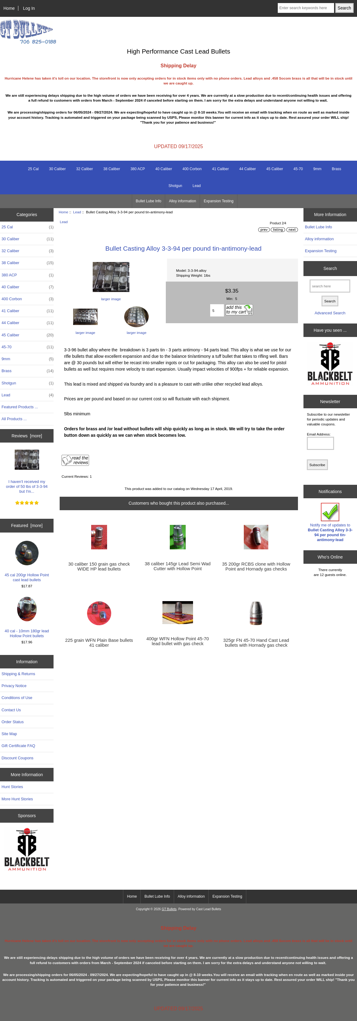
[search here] (330, 286)
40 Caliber (163, 169)
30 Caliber (57, 169)
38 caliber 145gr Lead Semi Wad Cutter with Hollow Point (177, 566)
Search (330, 268)
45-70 (298, 169)
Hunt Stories (12, 786)
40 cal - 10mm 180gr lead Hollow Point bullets (27, 617)
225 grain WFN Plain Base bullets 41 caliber (99, 643)
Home (9, 8)
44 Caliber (247, 169)
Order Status (13, 722)
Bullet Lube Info (148, 201)
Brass (336, 169)
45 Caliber (274, 169)
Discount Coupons (17, 758)
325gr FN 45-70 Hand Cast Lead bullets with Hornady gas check (256, 643)
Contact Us (11, 710)
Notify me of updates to (330, 522)
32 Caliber (84, 169)
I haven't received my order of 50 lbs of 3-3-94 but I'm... (27, 470)
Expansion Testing (218, 201)
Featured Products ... (20, 407)
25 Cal (33, 169)
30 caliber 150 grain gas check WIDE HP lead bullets (99, 566)
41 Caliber (220, 169)
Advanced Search (329, 313)
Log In (29, 8)
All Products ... (14, 419)
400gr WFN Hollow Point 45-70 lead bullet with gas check (177, 641)
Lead (77, 212)
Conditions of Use (17, 697)
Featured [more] (27, 525)
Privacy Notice (14, 685)
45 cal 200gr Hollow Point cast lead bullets (27, 561)
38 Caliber (111, 169)
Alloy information (182, 201)
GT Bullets (169, 909)
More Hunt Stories (17, 799)
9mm (317, 169)
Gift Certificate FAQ (18, 745)
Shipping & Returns (18, 673)
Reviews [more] (27, 435)
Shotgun (175, 186)
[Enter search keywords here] (306, 8)
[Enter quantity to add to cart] (217, 310)
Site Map (9, 733)
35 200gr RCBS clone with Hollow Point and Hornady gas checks (256, 566)
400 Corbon (192, 169)
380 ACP (137, 169)
